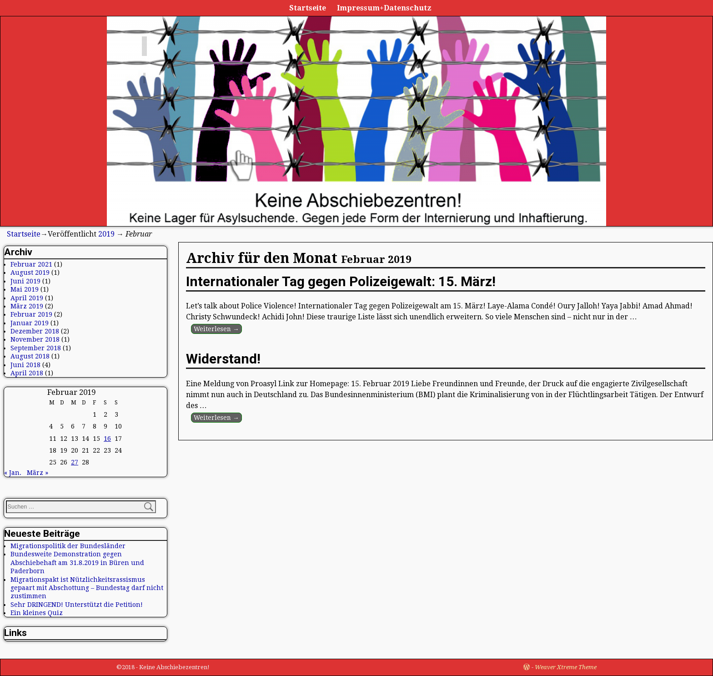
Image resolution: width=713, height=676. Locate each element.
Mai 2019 (24, 289)
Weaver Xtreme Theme (566, 667)
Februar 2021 (31, 264)
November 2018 (35, 339)
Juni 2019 (25, 281)
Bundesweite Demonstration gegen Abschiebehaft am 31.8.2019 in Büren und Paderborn (77, 562)
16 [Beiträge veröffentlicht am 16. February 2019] (107, 438)
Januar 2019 (29, 323)
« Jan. (12, 472)
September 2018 (35, 348)
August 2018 (30, 356)
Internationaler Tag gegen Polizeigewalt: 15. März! (341, 281)
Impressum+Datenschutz (384, 8)
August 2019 (30, 272)
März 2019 (26, 306)
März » (37, 472)
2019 (106, 234)
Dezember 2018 (34, 331)
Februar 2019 (31, 314)
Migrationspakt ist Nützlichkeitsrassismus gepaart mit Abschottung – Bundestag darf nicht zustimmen (86, 588)
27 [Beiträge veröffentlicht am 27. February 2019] (74, 462)
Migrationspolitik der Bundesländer (68, 546)
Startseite (307, 8)
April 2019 (26, 298)
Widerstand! (223, 359)
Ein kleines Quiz (36, 612)
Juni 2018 (25, 364)
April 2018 (26, 373)
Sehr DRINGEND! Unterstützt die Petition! (76, 604)
